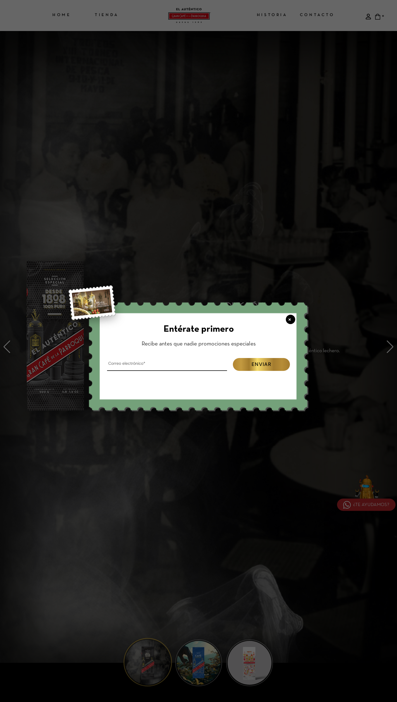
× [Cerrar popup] (290, 319)
